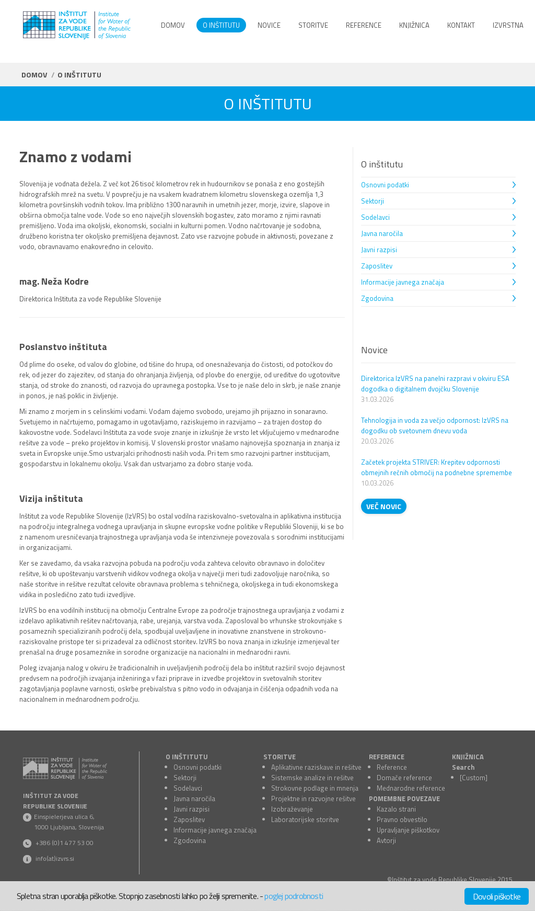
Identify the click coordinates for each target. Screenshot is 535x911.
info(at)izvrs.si (55, 858)
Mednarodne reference (411, 788)
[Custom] (473, 777)
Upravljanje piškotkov (408, 830)
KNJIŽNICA (468, 756)
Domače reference (404, 777)
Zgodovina (377, 298)
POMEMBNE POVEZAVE (404, 798)
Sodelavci (375, 217)
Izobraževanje (292, 809)
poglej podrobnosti (293, 896)
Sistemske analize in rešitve (312, 777)
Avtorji (386, 840)
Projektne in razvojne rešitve (313, 798)
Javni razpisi (379, 249)
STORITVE (279, 756)
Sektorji (372, 201)
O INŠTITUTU (187, 756)
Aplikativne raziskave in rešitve (316, 767)
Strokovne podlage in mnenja (314, 788)
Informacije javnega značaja (402, 282)
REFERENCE (386, 756)
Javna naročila (382, 233)
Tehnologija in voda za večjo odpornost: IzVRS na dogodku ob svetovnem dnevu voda (434, 425)
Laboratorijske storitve (305, 819)
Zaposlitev (376, 266)
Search (463, 767)
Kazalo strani (396, 809)
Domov (34, 74)
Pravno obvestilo (402, 819)
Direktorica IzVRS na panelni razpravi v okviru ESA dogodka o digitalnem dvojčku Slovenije (435, 383)
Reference (392, 767)
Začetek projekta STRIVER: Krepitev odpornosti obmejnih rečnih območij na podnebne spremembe (436, 467)
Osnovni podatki (385, 184)
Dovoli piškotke (496, 896)
